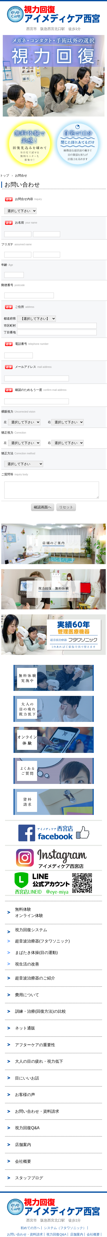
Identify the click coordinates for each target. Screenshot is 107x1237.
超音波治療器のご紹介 (35, 978)
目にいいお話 (27, 1078)
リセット (66, 507)
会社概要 (23, 1161)
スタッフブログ (29, 1178)
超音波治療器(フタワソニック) (42, 941)
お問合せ (21, 175)
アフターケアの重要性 (35, 1045)
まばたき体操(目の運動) (36, 952)
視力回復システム (31, 930)
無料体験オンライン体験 (29, 912)
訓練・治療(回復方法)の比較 (40, 1011)
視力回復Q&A (27, 1128)
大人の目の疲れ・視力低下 (39, 1061)
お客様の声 (25, 1094)
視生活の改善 (27, 964)
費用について (27, 995)
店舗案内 (23, 1144)
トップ (4, 175)
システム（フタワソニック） (65, 1228)
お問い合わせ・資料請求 (37, 1111)
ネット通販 (25, 1028)
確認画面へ (42, 507)
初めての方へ (30, 1228)
